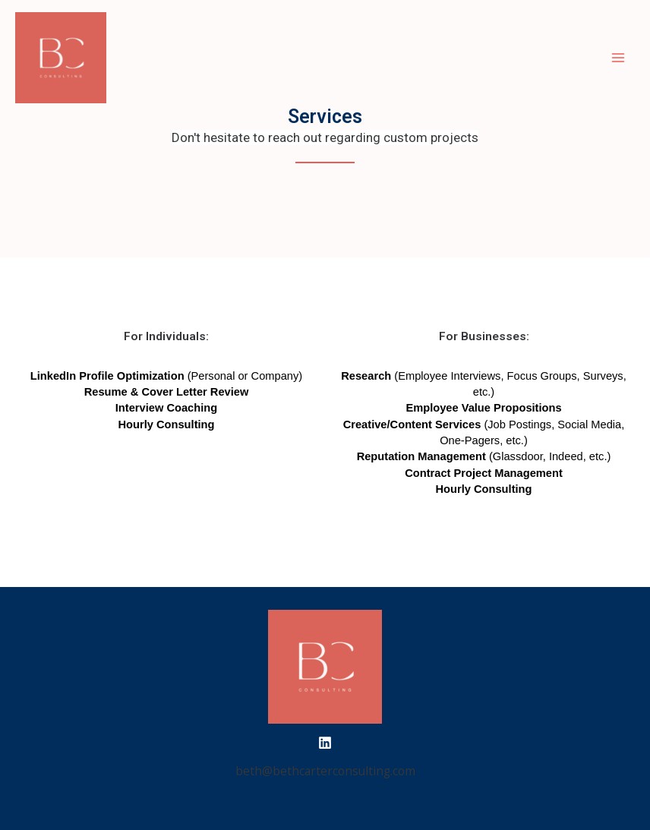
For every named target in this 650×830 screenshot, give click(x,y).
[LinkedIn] (325, 743)
